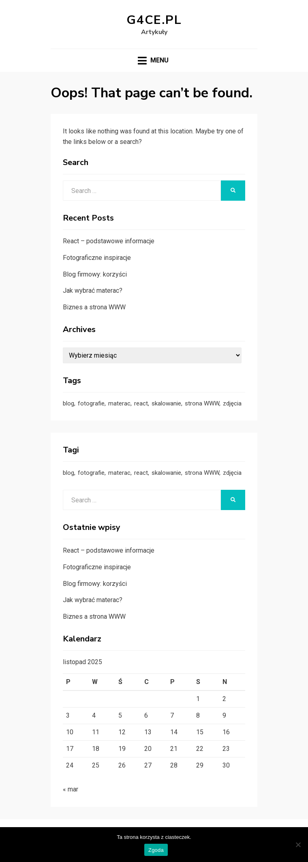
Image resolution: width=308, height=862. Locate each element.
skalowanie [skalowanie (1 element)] (166, 403)
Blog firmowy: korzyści (95, 274)
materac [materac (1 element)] (119, 403)
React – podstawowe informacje (108, 241)
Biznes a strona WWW (94, 307)
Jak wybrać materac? (92, 290)
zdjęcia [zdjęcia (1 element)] (232, 403)
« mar (70, 789)
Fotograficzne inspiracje (97, 258)
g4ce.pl (154, 20)
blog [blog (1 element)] (68, 403)
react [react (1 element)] (141, 403)
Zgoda (156, 850)
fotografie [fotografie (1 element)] (91, 403)
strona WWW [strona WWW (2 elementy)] (202, 403)
